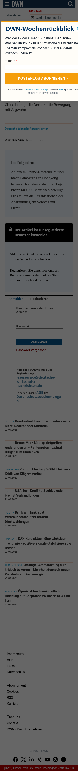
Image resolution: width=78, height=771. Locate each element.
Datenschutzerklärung (34, 89)
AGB (60, 89)
